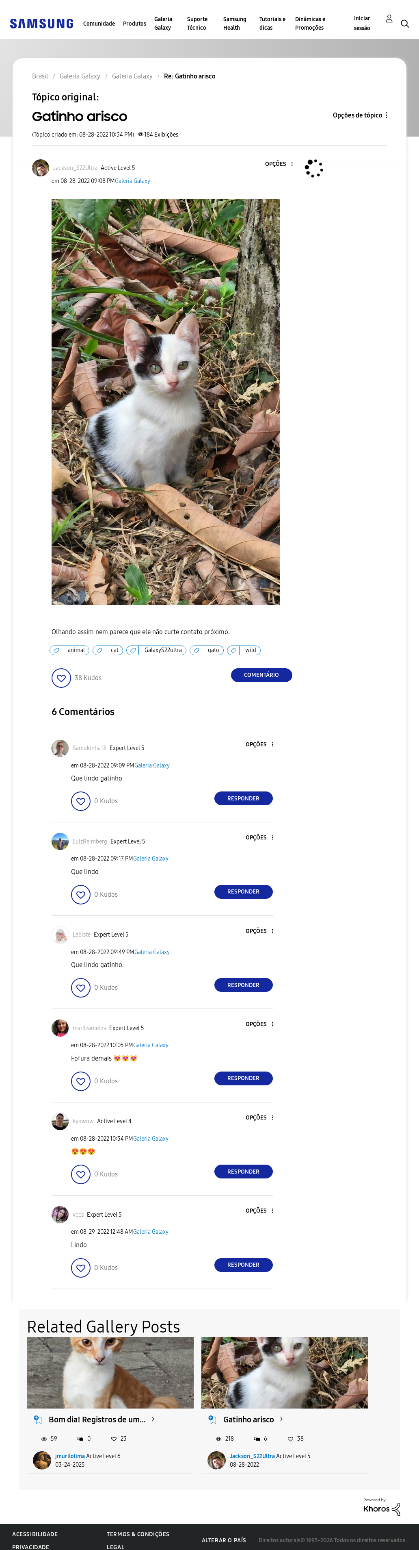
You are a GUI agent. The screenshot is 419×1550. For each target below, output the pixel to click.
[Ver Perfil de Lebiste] (82, 934)
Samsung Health (234, 23)
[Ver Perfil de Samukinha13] (89, 748)
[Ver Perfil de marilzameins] (89, 1028)
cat (115, 650)
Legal (115, 1540)
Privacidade (31, 1540)
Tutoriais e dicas (272, 23)
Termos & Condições (138, 1527)
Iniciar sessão (362, 23)
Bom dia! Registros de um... (88, 1407)
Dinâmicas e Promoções (310, 23)
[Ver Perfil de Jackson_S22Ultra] (75, 168)
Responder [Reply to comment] (243, 798)
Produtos (134, 23)
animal (76, 650)
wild (250, 650)
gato (213, 650)
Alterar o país (224, 1533)
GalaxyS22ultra (163, 650)
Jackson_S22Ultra (212, 1449)
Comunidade (99, 23)
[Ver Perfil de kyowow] (83, 1121)
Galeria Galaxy (163, 23)
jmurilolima (70, 1449)
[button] (278, 164)
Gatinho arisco (208, 1402)
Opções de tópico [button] (357, 115)
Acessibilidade (35, 1527)
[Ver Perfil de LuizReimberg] (90, 841)
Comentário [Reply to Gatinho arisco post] (261, 675)
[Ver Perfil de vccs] (78, 1214)
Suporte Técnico (197, 23)
